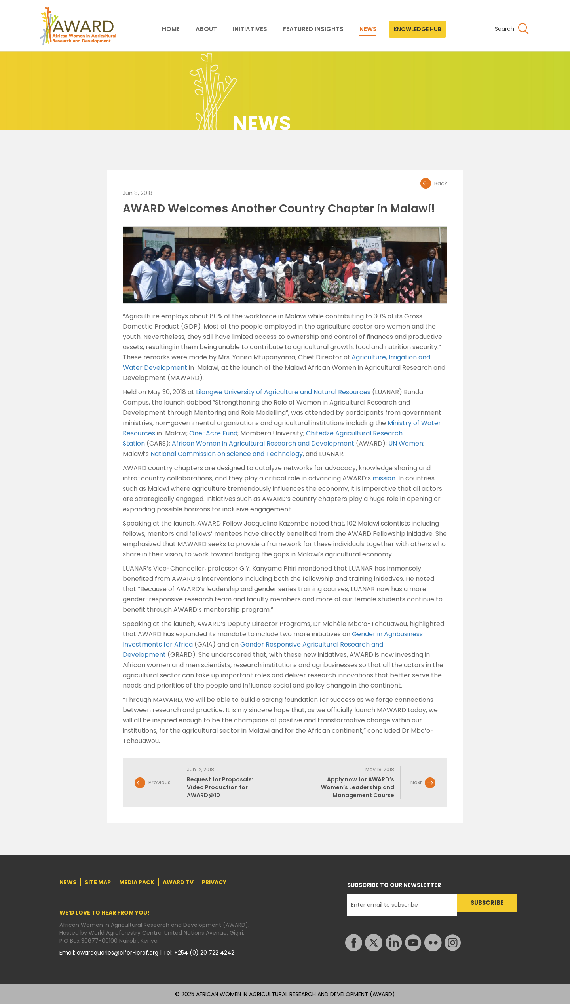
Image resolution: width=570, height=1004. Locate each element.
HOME (171, 29)
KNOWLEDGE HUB (417, 29)
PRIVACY (214, 882)
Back (440, 183)
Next (416, 782)
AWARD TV (178, 882)
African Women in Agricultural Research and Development (263, 443)
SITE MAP (98, 882)
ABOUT (206, 29)
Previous (159, 782)
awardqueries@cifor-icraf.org (118, 953)
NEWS (368, 29)
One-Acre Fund (213, 433)
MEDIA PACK (136, 882)
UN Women (405, 443)
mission (383, 478)
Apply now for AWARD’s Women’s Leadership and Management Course (357, 787)
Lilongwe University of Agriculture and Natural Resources (283, 392)
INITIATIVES (250, 29)
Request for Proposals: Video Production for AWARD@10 (220, 787)
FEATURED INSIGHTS (313, 29)
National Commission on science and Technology (226, 453)
